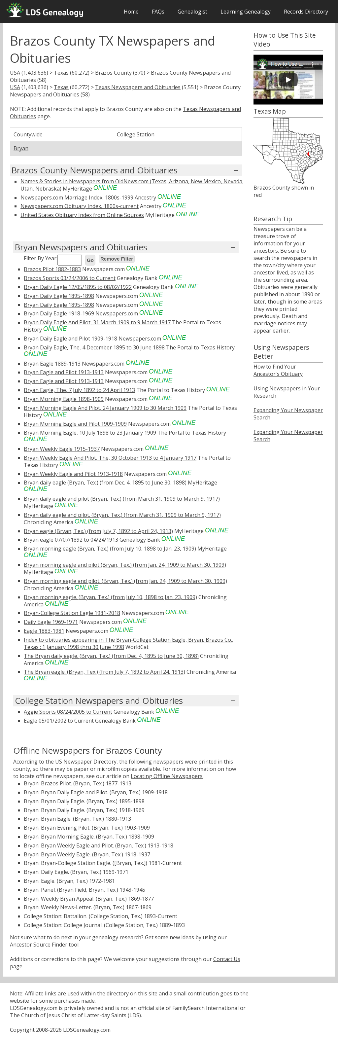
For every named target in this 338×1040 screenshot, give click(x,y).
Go (90, 260)
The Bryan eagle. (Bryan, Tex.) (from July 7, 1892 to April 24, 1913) (104, 671)
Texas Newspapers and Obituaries (138, 87)
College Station (135, 134)
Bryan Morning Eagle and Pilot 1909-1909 (75, 423)
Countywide (28, 134)
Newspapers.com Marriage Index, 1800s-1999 (76, 197)
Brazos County (113, 72)
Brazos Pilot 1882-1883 (52, 269)
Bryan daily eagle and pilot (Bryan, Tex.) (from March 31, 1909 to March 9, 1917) (122, 498)
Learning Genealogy (245, 11)
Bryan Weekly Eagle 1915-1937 (62, 448)
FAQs (158, 11)
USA (15, 72)
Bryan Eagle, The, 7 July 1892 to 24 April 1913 (79, 390)
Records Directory (306, 11)
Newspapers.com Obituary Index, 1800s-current (79, 206)
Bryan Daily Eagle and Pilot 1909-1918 (70, 338)
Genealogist (192, 11)
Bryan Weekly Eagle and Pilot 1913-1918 (73, 474)
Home (131, 11)
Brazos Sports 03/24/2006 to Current (70, 278)
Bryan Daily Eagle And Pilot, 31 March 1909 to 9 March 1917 (97, 322)
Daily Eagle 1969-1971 (51, 622)
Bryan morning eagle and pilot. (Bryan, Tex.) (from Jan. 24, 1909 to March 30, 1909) (125, 581)
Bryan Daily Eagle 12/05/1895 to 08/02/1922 (78, 287)
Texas (61, 72)
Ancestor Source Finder (38, 944)
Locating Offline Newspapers (167, 776)
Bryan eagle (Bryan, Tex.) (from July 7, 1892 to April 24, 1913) (98, 531)
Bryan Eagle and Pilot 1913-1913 (64, 372)
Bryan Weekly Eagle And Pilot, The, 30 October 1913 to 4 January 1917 (110, 457)
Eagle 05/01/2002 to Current (59, 720)
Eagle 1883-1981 (44, 630)
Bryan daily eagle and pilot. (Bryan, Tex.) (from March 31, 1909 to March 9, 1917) (122, 515)
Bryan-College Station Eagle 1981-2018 (72, 613)
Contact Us (226, 959)
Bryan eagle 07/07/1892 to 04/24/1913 (71, 539)
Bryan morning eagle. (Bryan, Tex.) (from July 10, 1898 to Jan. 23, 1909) (110, 597)
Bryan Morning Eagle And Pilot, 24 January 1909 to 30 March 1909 (105, 408)
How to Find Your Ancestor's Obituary (278, 370)
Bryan (21, 148)
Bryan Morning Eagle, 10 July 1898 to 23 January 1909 (90, 432)
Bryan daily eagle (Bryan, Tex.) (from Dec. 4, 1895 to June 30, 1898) (105, 482)
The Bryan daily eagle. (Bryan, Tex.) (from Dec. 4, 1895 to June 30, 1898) (111, 656)
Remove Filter (116, 259)
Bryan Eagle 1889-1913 (52, 363)
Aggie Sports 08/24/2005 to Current (68, 711)
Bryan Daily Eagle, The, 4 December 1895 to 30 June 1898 (94, 347)
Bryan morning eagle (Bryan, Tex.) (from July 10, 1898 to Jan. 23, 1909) (110, 548)
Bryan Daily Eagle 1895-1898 (59, 296)
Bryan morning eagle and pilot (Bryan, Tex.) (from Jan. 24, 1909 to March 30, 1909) (125, 564)
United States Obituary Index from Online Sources (82, 215)
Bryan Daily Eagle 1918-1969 (59, 313)
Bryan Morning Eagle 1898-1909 (64, 399)
